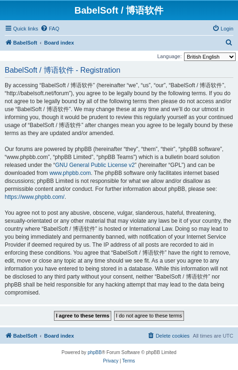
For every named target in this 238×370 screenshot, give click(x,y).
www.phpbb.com (70, 173)
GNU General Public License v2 (94, 165)
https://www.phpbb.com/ (34, 197)
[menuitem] (49, 28)
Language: (169, 56)
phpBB (95, 352)
